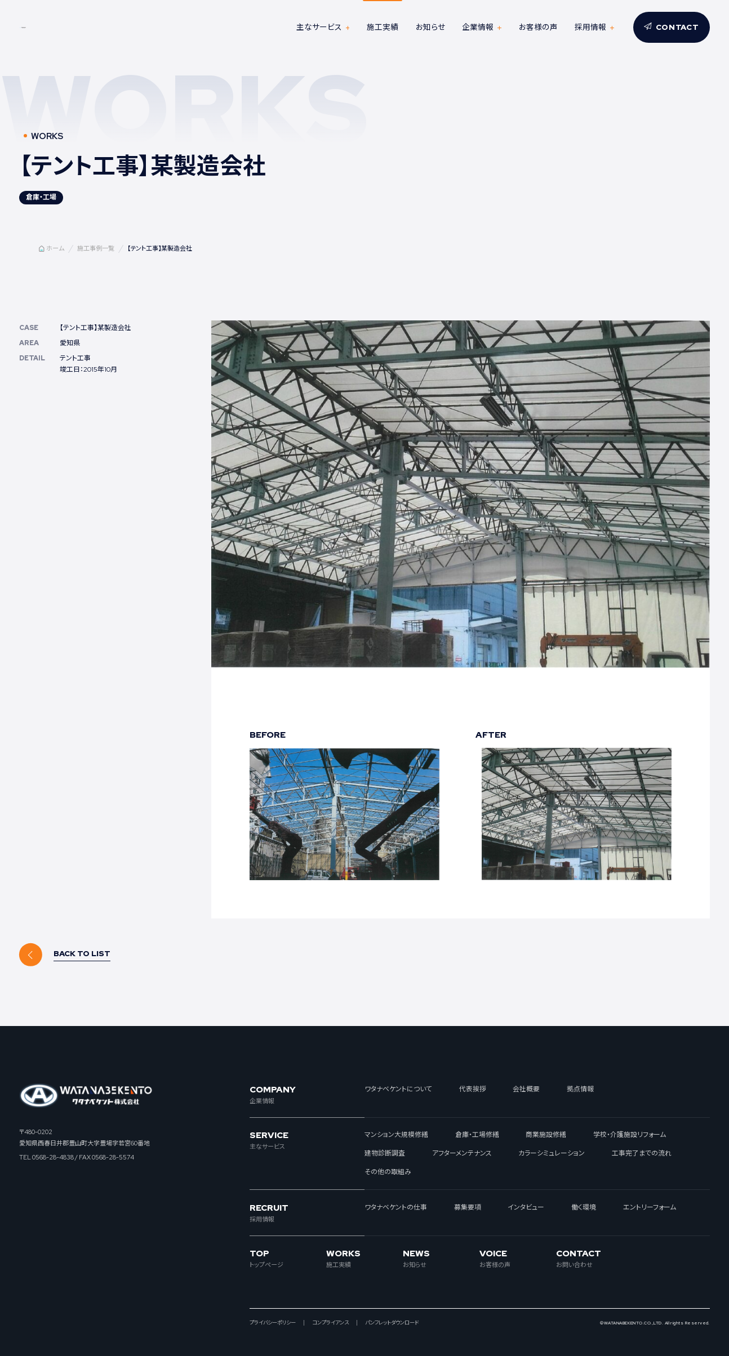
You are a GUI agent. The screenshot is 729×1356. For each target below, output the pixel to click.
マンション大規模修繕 (396, 1134)
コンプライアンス (330, 1322)
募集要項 (467, 1207)
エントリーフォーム (649, 1207)
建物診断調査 (384, 1153)
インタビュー (526, 1207)
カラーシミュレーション (551, 1153)
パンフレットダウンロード (392, 1322)
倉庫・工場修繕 (477, 1134)
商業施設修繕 (546, 1134)
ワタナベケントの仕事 (395, 1207)
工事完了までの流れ (642, 1153)
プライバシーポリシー (273, 1322)
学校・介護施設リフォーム (629, 1134)
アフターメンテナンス (462, 1153)
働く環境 (583, 1207)
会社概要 (526, 1089)
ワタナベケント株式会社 (83, 27)
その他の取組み (387, 1171)
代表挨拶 (472, 1089)
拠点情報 (580, 1089)
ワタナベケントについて (398, 1089)
